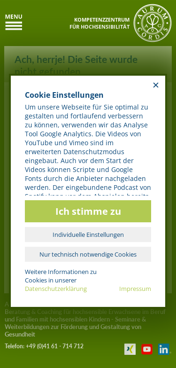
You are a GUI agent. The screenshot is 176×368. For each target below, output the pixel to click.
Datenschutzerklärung (56, 288)
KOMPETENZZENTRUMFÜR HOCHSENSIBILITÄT (99, 23)
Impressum (135, 288)
